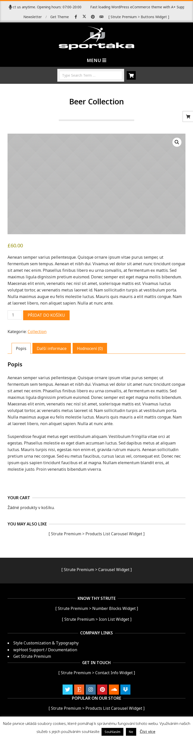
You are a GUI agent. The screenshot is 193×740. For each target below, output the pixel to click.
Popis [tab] (21, 348)
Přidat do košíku (46, 315)
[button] (176, 142)
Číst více (147, 731)
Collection (37, 331)
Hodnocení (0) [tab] (90, 348)
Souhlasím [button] (112, 731)
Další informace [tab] (52, 348)
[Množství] (15, 314)
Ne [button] (131, 731)
